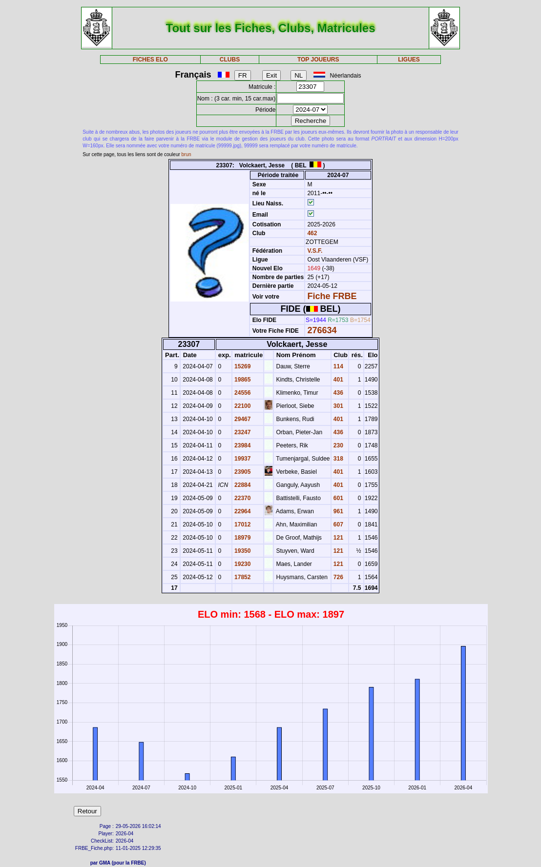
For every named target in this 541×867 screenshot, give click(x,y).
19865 (242, 379)
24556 (242, 392)
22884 (242, 485)
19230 (242, 564)
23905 (242, 471)
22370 (242, 498)
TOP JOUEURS (318, 59)
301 (337, 406)
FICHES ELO (150, 59)
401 (337, 379)
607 (337, 524)
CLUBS (230, 59)
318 (337, 458)
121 (337, 537)
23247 (242, 432)
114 (337, 366)
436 (337, 392)
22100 (242, 406)
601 (337, 498)
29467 (242, 419)
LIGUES (409, 59)
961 (337, 511)
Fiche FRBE (331, 296)
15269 (242, 366)
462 (311, 233)
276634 (321, 330)
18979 (242, 537)
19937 (242, 458)
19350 (242, 550)
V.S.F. (314, 250)
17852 (242, 577)
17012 (242, 524)
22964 (242, 511)
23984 (242, 445)
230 (337, 445)
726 (337, 577)
